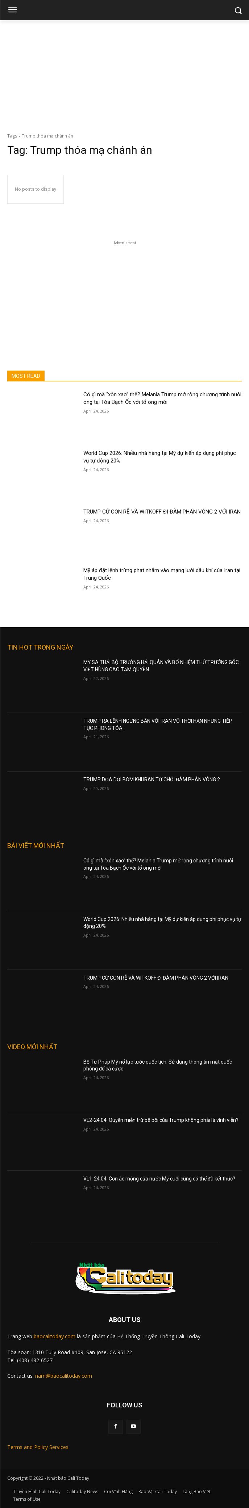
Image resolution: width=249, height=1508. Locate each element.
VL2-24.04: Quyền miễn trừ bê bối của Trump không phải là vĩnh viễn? (160, 1120)
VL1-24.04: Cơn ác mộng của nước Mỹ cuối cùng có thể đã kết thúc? (159, 1179)
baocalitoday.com (54, 1336)
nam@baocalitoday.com (63, 1375)
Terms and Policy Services (38, 1447)
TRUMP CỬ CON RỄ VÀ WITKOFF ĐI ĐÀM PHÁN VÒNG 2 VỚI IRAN (162, 511)
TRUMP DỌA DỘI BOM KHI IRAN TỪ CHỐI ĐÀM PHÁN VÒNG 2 (151, 779)
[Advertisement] (124, 74)
